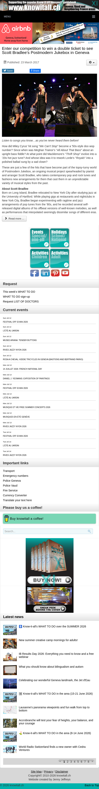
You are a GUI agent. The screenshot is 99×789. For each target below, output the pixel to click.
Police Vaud (10, 485)
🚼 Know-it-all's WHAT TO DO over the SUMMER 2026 (52, 626)
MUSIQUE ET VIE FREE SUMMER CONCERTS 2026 (26, 407)
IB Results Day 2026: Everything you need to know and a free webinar (56, 655)
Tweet (8, 70)
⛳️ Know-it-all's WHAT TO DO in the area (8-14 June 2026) (55, 733)
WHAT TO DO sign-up (16, 296)
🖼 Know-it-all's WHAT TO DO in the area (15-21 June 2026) (56, 693)
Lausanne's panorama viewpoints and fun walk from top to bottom (54, 709)
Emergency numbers (15, 475)
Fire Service (10, 490)
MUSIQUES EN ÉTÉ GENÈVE (16, 417)
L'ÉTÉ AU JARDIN (11, 331)
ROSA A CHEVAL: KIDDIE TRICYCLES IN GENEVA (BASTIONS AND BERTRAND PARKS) (43, 359)
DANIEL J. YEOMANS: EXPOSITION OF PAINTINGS (26, 379)
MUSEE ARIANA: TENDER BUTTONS (20, 340)
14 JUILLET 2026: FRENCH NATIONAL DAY (22, 369)
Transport (9, 470)
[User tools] (91, 62)
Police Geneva (12, 480)
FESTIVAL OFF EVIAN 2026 (15, 322)
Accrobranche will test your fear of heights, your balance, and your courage (56, 722)
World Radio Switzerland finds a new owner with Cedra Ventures (52, 748)
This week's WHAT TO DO (19, 291)
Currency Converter (15, 495)
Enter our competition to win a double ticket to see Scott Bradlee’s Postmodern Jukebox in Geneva (47, 50)
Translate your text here (17, 500)
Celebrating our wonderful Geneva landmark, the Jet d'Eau (54, 680)
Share (35, 70)
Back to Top (92, 785)
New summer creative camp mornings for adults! (48, 640)
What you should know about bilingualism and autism (51, 666)
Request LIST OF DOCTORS (21, 301)
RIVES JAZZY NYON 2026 (14, 350)
